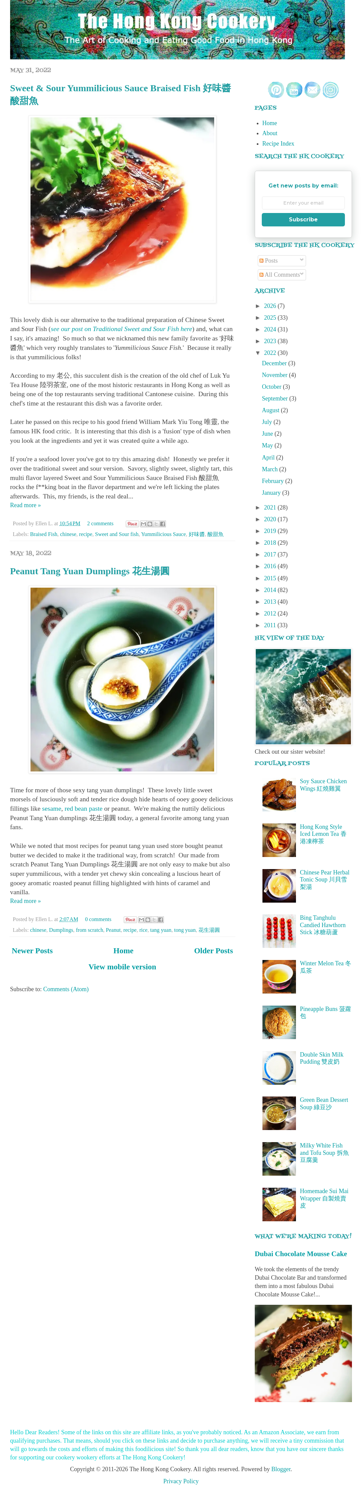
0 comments (98, 919)
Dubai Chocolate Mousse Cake (301, 1254)
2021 (271, 507)
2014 (271, 590)
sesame (51, 808)
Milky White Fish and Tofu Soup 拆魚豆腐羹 (324, 1152)
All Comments (279, 274)
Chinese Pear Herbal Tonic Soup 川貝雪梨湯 (325, 879)
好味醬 (197, 534)
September (275, 398)
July (268, 422)
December (275, 363)
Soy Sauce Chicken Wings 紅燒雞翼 (323, 785)
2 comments (100, 524)
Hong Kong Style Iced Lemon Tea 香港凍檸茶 (323, 834)
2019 (271, 531)
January (272, 492)
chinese (68, 534)
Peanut (113, 930)
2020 (271, 519)
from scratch (89, 930)
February (273, 481)
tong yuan (184, 930)
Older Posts (213, 950)
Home (123, 950)
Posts (268, 260)
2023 (271, 341)
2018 (271, 542)
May (268, 445)
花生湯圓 (209, 930)
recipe (86, 534)
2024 (271, 329)
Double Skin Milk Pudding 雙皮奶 (322, 1058)
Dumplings (61, 930)
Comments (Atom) (66, 989)
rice (143, 930)
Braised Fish (43, 534)
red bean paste (84, 808)
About (270, 133)
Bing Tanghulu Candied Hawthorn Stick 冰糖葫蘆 (323, 924)
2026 (271, 306)
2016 (271, 566)
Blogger (280, 1469)
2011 (271, 625)
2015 (271, 578)
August (271, 410)
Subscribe (303, 219)
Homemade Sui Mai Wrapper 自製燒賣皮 (324, 1198)
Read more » (25, 505)
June (268, 433)
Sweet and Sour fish (116, 534)
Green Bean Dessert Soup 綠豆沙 (324, 1103)
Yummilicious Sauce (163, 534)
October (272, 386)
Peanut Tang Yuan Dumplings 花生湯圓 (90, 571)
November (275, 375)
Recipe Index (278, 143)
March (270, 469)
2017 (271, 554)
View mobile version (122, 966)
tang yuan (160, 930)
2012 (271, 613)
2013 (271, 601)
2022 (271, 353)
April (269, 457)
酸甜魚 (215, 534)
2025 (271, 317)
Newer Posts (32, 950)
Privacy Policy (181, 1481)
